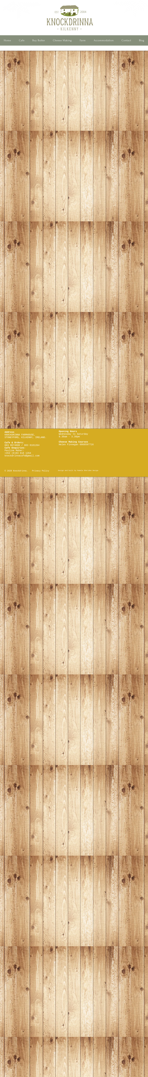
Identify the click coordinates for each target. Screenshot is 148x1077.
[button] (21, 40)
